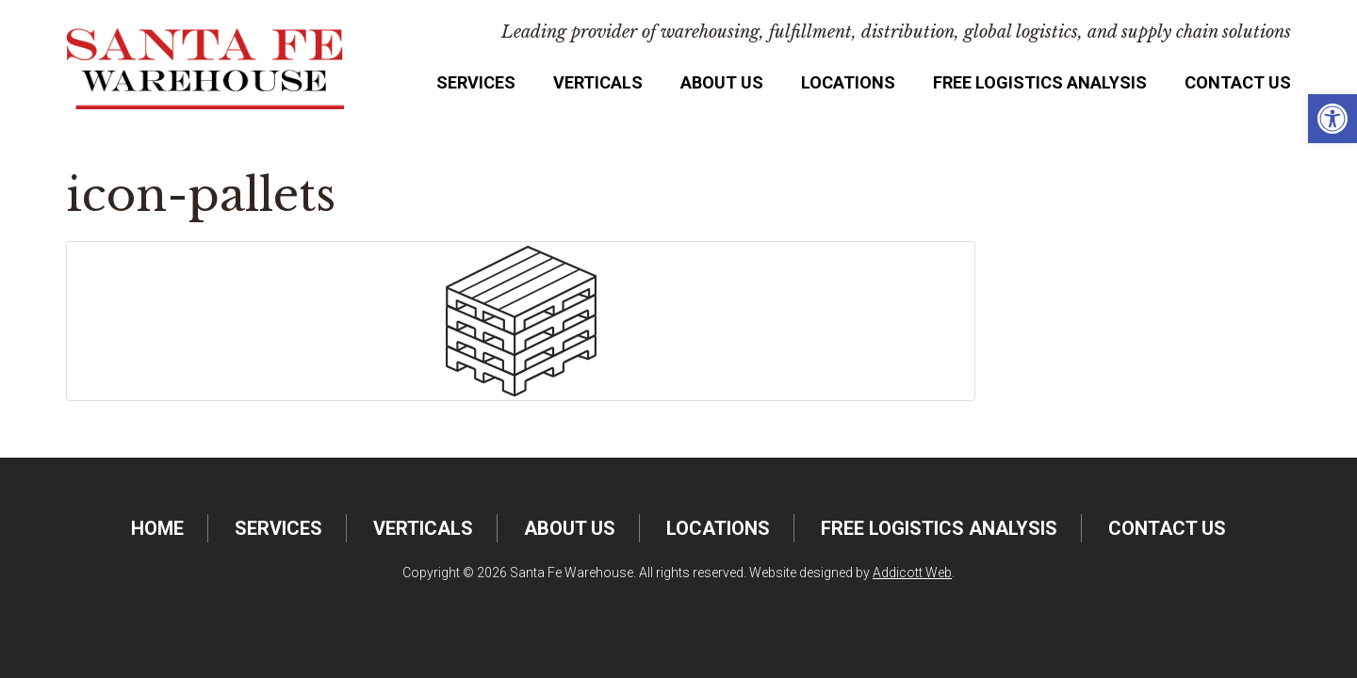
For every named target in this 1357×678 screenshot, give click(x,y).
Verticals (598, 82)
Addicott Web (912, 572)
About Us (721, 82)
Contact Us (1238, 82)
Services (475, 82)
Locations (848, 82)
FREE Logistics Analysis (1040, 82)
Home (157, 528)
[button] (1332, 118)
